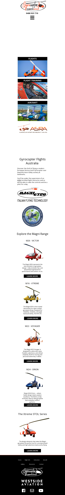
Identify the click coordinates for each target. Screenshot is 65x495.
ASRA (19, 180)
